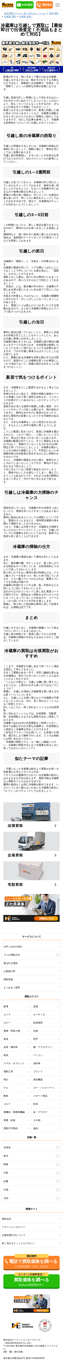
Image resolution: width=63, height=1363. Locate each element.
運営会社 (6, 1219)
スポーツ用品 (40, 1095)
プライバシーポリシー (13, 1227)
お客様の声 (9, 971)
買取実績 (8, 979)
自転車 (36, 1063)
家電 (6, 1006)
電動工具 (8, 1071)
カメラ (7, 1014)
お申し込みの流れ (13, 946)
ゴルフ (7, 1104)
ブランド (38, 1071)
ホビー (7, 1022)
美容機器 (38, 1079)
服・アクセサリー (42, 1047)
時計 (6, 1079)
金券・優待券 (11, 1047)
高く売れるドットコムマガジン (18, 1243)
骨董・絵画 (9, 1120)
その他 (36, 1120)
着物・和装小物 (12, 1030)
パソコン (38, 1055)
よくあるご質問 (12, 987)
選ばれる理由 (11, 963)
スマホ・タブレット (14, 1063)
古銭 (35, 1030)
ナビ (6, 1087)
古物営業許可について (13, 1235)
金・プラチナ (40, 1112)
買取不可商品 (11, 1128)
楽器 (35, 1006)
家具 (6, 1055)
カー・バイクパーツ (43, 1087)
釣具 (35, 1104)
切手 (35, 1039)
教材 (6, 1095)
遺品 (35, 1128)
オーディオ (39, 1014)
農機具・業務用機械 (14, 1112)
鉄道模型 (38, 1022)
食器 (6, 1039)
